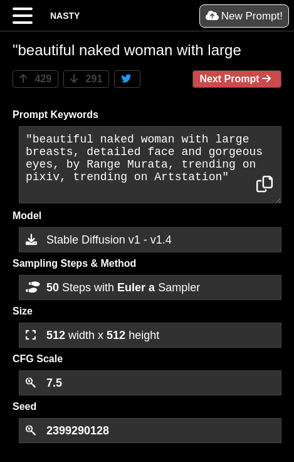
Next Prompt (237, 78)
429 (35, 78)
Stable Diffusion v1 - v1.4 (99, 240)
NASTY (65, 16)
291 (86, 78)
